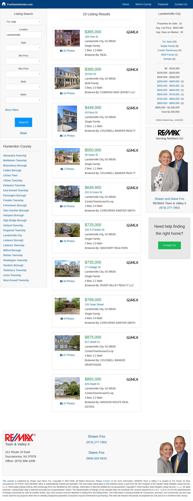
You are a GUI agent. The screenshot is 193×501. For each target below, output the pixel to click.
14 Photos (69, 135)
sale (155, 496)
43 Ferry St (91, 112)
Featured (163, 4)
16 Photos (69, 93)
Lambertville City (12, 235)
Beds (23, 81)
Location (23, 29)
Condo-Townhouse (168, 50)
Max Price (23, 68)
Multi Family (167, 54)
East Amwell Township (15, 190)
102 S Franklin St (94, 229)
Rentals (168, 59)
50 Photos (69, 281)
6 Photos (69, 318)
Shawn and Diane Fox (169, 198)
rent (163, 496)
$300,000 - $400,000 (168, 81)
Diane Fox (96, 452)
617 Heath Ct (92, 342)
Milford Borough (12, 250)
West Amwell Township (16, 280)
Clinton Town (10, 175)
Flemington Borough (14, 195)
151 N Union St (93, 192)
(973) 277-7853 (169, 207)
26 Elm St (90, 74)
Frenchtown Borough (15, 205)
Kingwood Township (14, 230)
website (10, 481)
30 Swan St (91, 154)
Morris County (143, 4)
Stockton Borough (13, 265)
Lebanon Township (13, 245)
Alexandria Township (14, 155)
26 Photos (69, 241)
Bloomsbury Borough (15, 165)
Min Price (23, 55)
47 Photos (69, 355)
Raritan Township (13, 255)
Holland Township (13, 225)
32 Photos (69, 50)
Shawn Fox (96, 436)
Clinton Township (12, 180)
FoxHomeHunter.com (20, 4)
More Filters (12, 109)
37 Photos (69, 403)
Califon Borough (12, 170)
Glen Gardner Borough (16, 210)
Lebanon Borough (13, 240)
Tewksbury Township (14, 270)
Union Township (12, 275)
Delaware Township (14, 185)
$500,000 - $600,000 (168, 90)
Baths (23, 94)
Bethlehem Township (15, 160)
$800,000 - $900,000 (168, 103)
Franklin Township (13, 200)
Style (23, 42)
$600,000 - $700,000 (168, 94)
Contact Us (181, 4)
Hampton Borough (13, 215)
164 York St (91, 36)
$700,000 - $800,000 (168, 99)
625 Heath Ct (92, 384)
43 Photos (69, 206)
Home (125, 4)
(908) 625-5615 (96, 458)
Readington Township (15, 260)
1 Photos (69, 169)
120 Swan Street (94, 304)
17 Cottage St (92, 267)
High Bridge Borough (15, 220)
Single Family (167, 46)
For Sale (167, 41)
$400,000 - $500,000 (168, 85)
